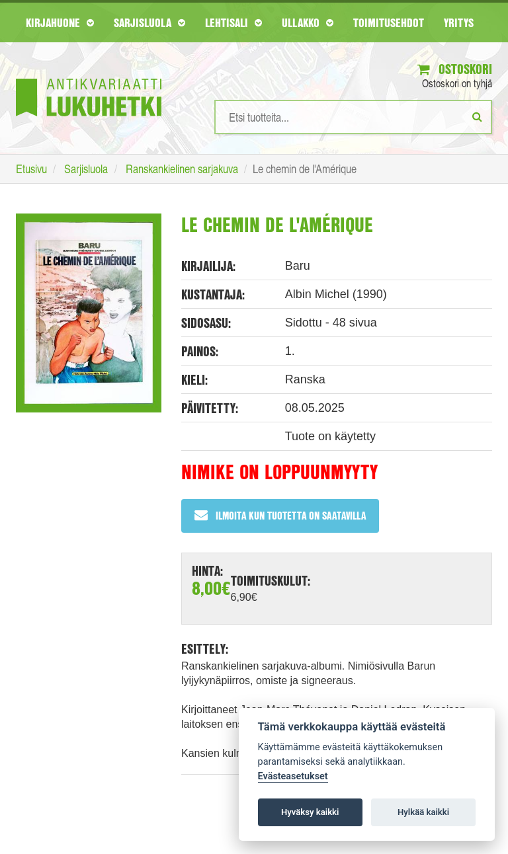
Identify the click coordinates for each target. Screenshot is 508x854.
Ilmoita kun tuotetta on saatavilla (280, 515)
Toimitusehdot (388, 22)
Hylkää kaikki (423, 812)
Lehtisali (233, 22)
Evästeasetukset (293, 776)
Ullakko (307, 22)
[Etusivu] (88, 77)
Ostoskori (454, 69)
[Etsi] (477, 116)
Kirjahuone (60, 22)
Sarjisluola (149, 22)
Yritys (459, 22)
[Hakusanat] (353, 117)
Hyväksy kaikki (310, 812)
